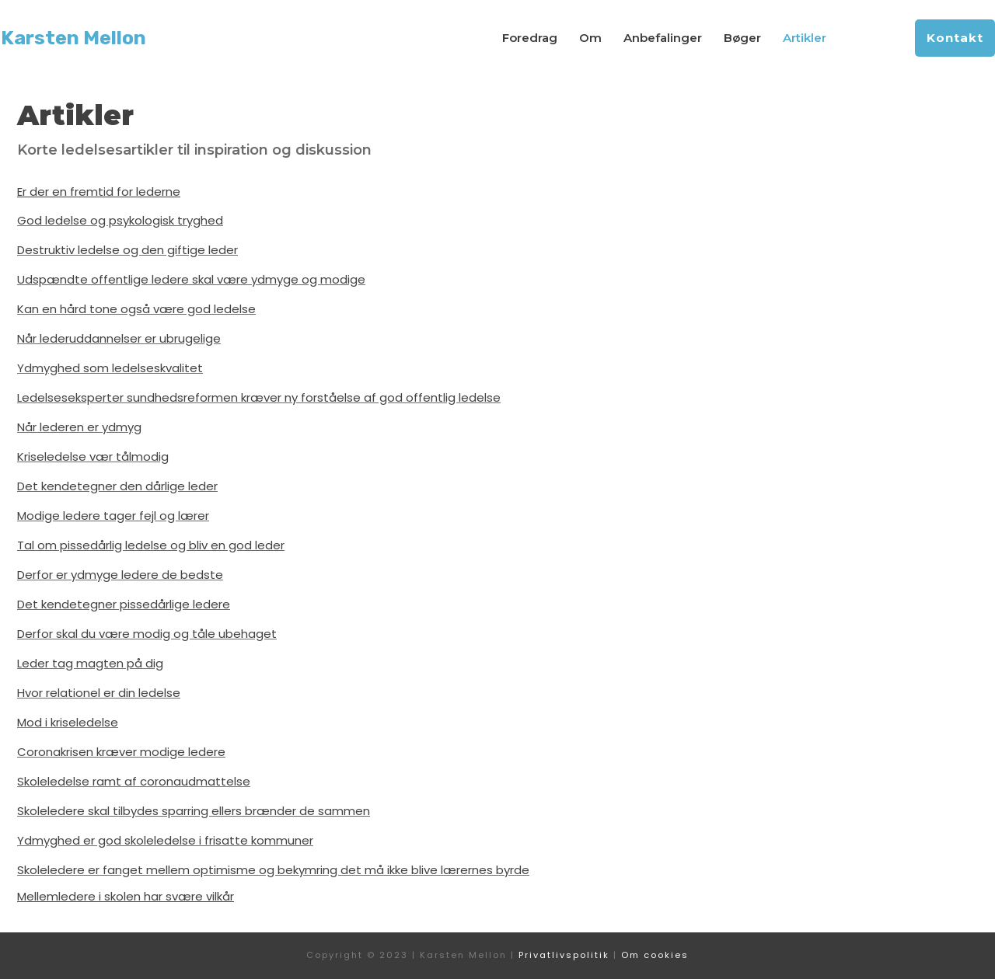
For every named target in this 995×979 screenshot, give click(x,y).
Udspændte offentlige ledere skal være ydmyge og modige (191, 279)
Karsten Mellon (73, 37)
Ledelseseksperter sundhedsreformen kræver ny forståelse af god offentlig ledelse (259, 397)
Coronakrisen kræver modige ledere (121, 752)
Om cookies (655, 955)
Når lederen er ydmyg (79, 427)
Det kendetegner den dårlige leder (117, 486)
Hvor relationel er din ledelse (98, 693)
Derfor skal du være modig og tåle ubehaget (147, 633)
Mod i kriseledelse (67, 722)
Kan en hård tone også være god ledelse (136, 309)
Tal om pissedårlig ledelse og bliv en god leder (151, 545)
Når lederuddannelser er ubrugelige (119, 338)
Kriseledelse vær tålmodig (93, 456)
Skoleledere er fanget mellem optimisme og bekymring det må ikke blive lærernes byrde (273, 870)
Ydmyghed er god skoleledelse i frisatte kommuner (165, 840)
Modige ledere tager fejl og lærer (113, 515)
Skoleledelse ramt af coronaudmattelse (133, 781)
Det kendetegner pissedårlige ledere (123, 604)
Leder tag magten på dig (90, 663)
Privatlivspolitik (563, 955)
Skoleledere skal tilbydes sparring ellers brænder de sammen (193, 811)
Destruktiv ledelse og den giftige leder (127, 250)
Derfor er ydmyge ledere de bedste (120, 574)
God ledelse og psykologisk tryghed (120, 220)
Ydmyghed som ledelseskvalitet (110, 368)
